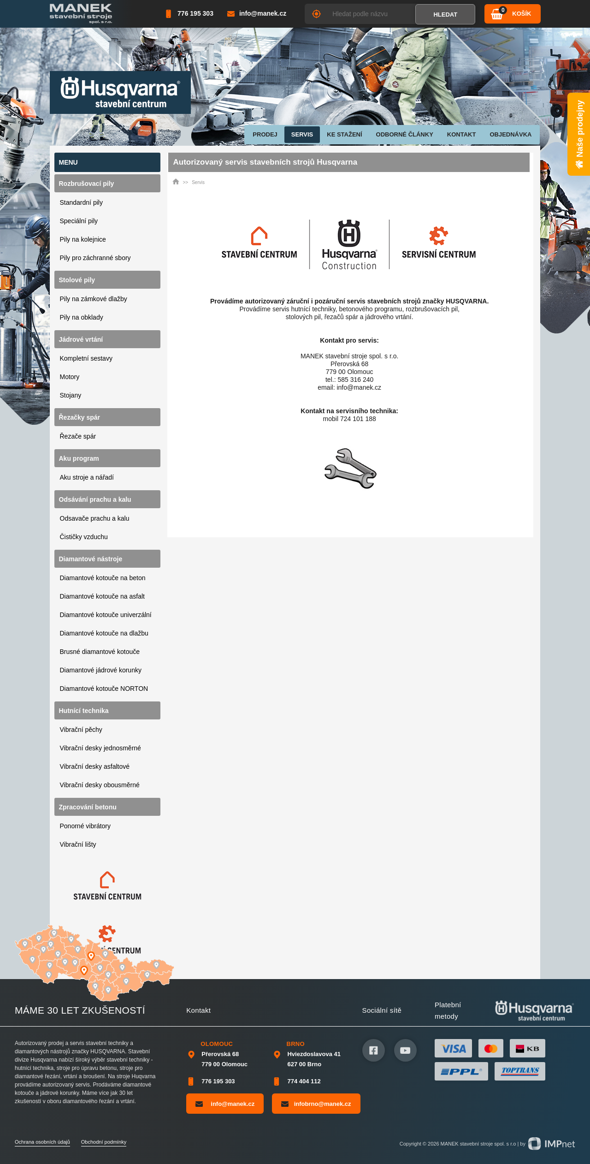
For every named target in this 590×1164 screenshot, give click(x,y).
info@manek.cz (224, 1103)
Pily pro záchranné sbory (95, 257)
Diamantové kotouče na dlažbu (104, 633)
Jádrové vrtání (81, 339)
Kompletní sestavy (86, 358)
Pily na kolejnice (83, 239)
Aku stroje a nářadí (87, 477)
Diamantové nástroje (91, 559)
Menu (68, 162)
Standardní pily (81, 202)
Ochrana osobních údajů (42, 1142)
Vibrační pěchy (81, 729)
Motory (70, 376)
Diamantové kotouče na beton (103, 578)
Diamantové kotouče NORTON (104, 688)
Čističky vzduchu (84, 536)
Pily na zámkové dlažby (93, 299)
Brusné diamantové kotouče (100, 651)
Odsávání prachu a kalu (95, 499)
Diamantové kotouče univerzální (106, 614)
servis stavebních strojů (383, 301)
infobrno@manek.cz (316, 1103)
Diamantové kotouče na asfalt (102, 596)
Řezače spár (78, 436)
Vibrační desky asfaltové (95, 766)
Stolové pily (77, 280)
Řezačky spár (79, 417)
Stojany (71, 395)
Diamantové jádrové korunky (101, 670)
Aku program (79, 458)
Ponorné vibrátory (85, 826)
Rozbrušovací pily (86, 183)
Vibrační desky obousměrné (100, 785)
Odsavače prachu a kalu (95, 518)
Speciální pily (79, 221)
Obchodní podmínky (103, 1142)
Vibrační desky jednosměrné (100, 748)
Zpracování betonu (88, 807)
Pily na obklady (81, 317)
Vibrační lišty (78, 844)
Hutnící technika (84, 710)
